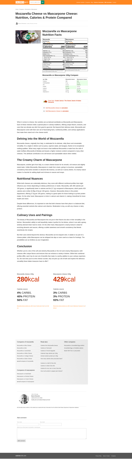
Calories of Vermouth (46, 348)
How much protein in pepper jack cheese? (52, 371)
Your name (19, 422)
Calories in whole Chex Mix (48, 365)
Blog (92, 2)
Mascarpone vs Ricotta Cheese (25, 376)
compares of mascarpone (27, 381)
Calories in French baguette (48, 350)
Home (16, 9)
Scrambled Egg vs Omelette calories (73, 348)
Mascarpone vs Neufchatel (24, 373)
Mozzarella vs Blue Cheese (24, 345)
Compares (87, 2)
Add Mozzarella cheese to (57, 108)
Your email (42, 422)
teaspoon (81, 305)
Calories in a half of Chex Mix (48, 363)
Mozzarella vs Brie (22, 348)
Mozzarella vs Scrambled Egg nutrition (74, 345)
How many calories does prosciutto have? (51, 358)
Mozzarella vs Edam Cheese (24, 358)
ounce (34, 305)
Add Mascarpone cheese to (57, 111)
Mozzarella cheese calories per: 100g (25, 305)
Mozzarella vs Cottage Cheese (25, 356)
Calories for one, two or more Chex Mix (51, 368)
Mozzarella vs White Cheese (24, 353)
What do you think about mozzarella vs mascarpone (28, 427)
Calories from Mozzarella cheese (49, 345)
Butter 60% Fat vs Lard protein (72, 350)
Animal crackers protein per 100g (49, 356)
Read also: (64, 101)
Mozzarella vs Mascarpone (31, 9)
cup (46, 305)
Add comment (21, 440)
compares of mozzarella (27, 361)
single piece (39, 305)
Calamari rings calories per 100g (49, 353)
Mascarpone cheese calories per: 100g (61, 305)
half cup (54, 307)
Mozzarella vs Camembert (24, 350)
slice (43, 305)
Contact (114, 2)
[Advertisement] (28, 61)
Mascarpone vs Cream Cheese (25, 379)
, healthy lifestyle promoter (27, 23)
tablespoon (76, 305)
